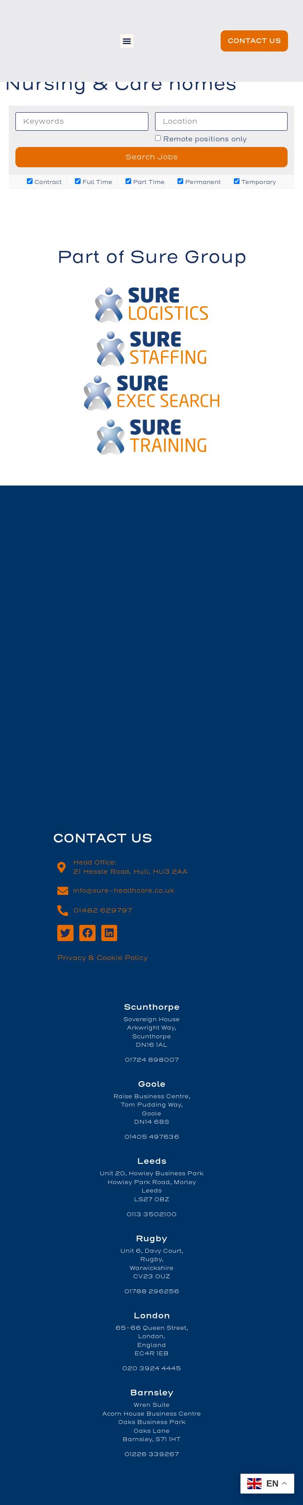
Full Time (93, 181)
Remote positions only (205, 139)
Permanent (199, 181)
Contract (44, 181)
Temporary (255, 181)
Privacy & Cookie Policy (102, 958)
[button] (126, 41)
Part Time (145, 181)
